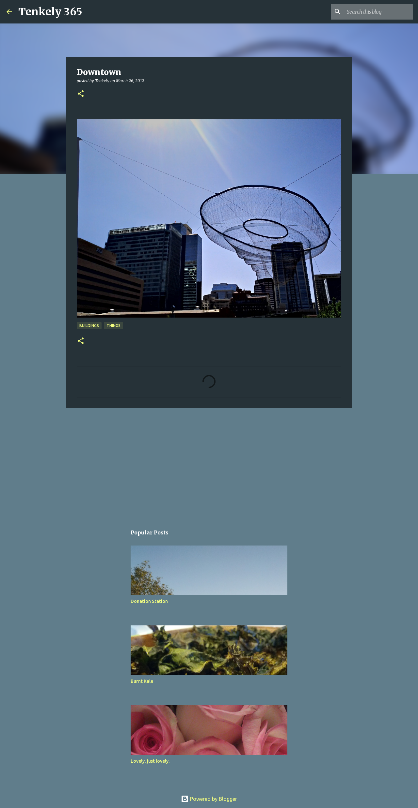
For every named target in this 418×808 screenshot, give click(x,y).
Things (113, 325)
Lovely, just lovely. (150, 761)
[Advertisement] (209, 463)
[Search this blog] (378, 12)
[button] (81, 94)
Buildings (89, 325)
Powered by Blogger (209, 799)
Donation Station (149, 601)
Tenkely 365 (50, 11)
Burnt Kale (142, 681)
